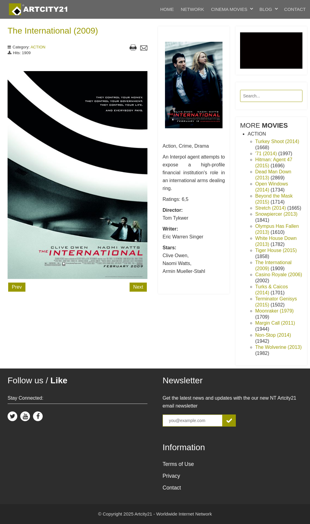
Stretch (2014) (271, 208)
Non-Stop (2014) (273, 335)
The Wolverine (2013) (278, 347)
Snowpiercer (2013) (276, 214)
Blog (265, 9)
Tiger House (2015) (276, 250)
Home (167, 9)
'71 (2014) (266, 153)
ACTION (38, 47)
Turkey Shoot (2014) (277, 141)
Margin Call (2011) (275, 323)
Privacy (171, 476)
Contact (295, 9)
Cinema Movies (229, 9)
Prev (17, 287)
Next (138, 287)
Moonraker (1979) (274, 310)
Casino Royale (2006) (278, 274)
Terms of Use (178, 464)
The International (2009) (53, 30)
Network (192, 9)
